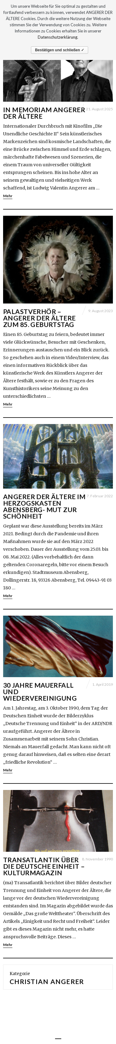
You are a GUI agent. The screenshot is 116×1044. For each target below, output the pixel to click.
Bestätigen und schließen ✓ (59, 50)
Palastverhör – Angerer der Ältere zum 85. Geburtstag (39, 318)
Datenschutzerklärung (57, 37)
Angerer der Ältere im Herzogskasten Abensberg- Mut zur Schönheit (44, 506)
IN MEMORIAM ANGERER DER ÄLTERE (44, 113)
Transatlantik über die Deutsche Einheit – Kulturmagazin (44, 866)
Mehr (7, 195)
